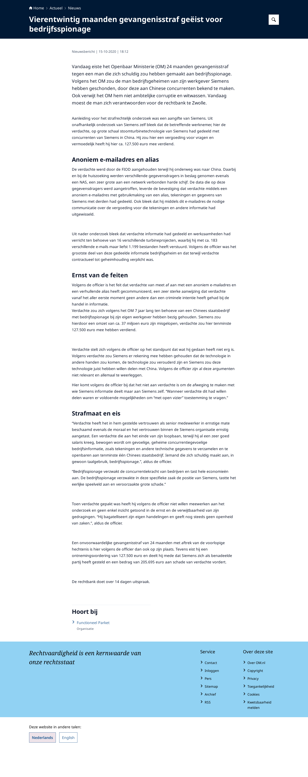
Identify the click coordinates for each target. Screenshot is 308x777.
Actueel (56, 34)
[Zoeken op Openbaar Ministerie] (274, 46)
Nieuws (74, 34)
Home (36, 34)
